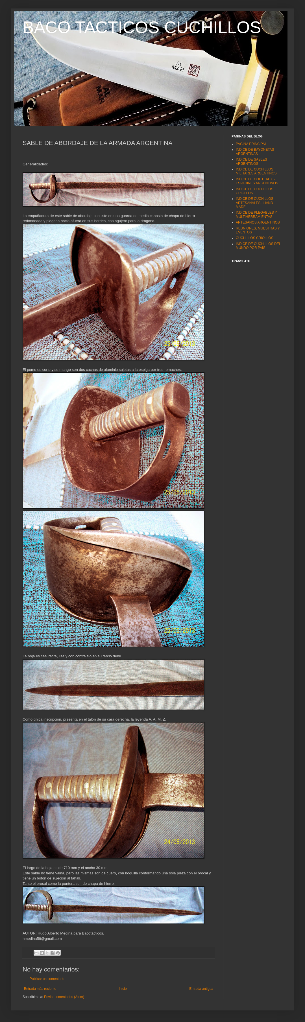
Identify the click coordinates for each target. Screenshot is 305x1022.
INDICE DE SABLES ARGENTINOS (251, 161)
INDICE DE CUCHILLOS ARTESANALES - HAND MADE (254, 203)
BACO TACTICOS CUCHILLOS (142, 27)
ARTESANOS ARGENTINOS (258, 222)
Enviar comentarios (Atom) (64, 997)
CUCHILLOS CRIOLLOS (254, 238)
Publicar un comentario (47, 979)
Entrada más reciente (40, 989)
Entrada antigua (201, 989)
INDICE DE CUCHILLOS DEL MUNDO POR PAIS (258, 246)
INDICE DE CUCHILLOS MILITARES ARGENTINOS (256, 171)
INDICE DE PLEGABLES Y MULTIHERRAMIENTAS (256, 214)
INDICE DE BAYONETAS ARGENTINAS (255, 152)
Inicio (123, 989)
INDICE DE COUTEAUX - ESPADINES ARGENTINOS (257, 181)
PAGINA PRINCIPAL (251, 144)
